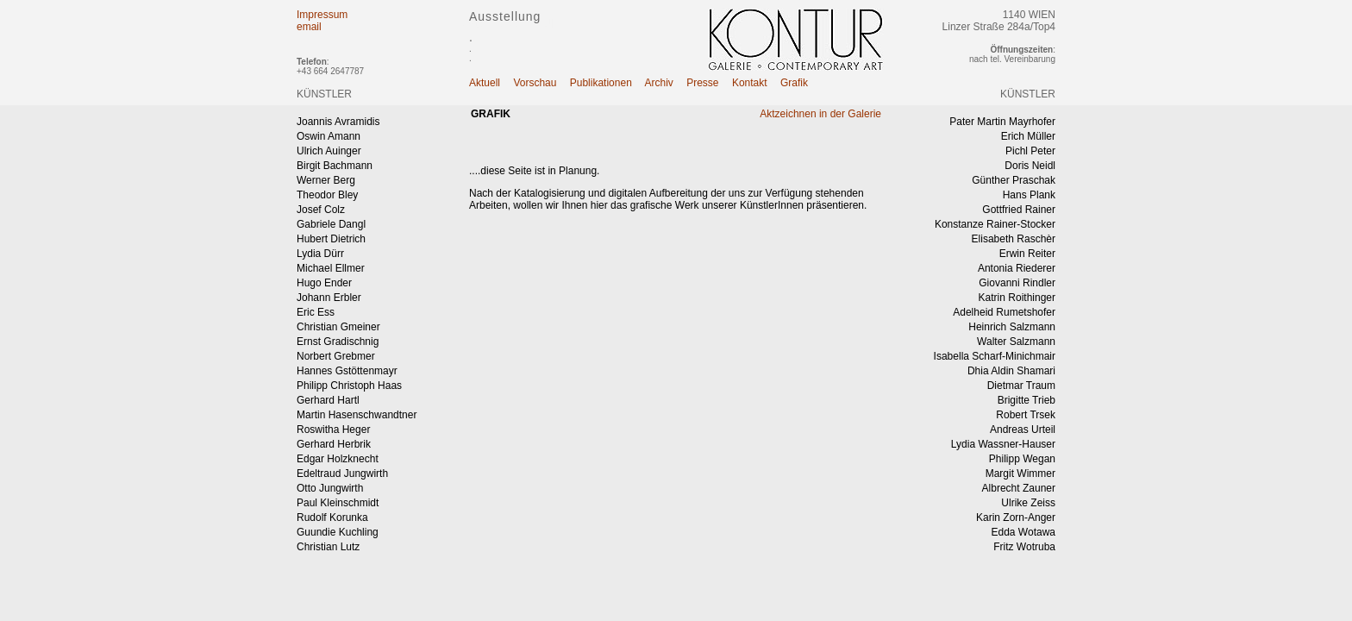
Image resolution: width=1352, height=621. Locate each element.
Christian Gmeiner (338, 327)
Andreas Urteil (1022, 429)
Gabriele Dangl (331, 224)
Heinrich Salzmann (1011, 327)
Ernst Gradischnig (338, 342)
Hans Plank (1029, 195)
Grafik (794, 83)
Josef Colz (321, 210)
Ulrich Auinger (329, 151)
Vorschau (534, 83)
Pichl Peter (1030, 151)
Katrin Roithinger (1017, 298)
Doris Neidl (1030, 166)
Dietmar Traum (1021, 386)
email (309, 27)
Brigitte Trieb (1026, 400)
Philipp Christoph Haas (349, 386)
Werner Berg (326, 180)
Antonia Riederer (1016, 268)
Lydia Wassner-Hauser (1003, 444)
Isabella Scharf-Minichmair (994, 356)
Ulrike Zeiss (1028, 503)
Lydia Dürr (320, 254)
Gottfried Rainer (1018, 210)
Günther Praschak (1013, 180)
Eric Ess (316, 312)
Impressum (322, 15)
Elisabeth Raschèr (1013, 239)
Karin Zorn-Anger (1015, 517)
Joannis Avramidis (338, 122)
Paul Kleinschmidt (338, 503)
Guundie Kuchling (338, 532)
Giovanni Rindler (1017, 283)
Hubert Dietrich (331, 239)
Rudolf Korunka (332, 517)
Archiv (659, 83)
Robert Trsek (1025, 415)
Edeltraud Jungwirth (342, 473)
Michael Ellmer (331, 268)
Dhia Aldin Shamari (1011, 371)
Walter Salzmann (1016, 342)
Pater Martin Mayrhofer (1002, 122)
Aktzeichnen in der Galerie (820, 114)
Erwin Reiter (1027, 254)
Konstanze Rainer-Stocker (995, 224)
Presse (702, 83)
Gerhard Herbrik (334, 444)
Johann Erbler (329, 298)
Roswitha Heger (333, 429)
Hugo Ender (324, 283)
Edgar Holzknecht (338, 459)
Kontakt (749, 83)
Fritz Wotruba (1024, 547)
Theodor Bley (327, 195)
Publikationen (601, 83)
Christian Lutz (328, 547)
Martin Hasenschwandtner (356, 415)
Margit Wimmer (1020, 473)
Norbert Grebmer (336, 356)
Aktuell (484, 83)
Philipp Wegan (1022, 459)
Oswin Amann (328, 136)
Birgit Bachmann (334, 166)
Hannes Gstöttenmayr (347, 371)
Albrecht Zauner (1018, 488)
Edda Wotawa (1024, 532)
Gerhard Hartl (328, 400)
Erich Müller (1028, 136)
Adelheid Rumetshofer (1004, 312)
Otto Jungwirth (330, 488)
